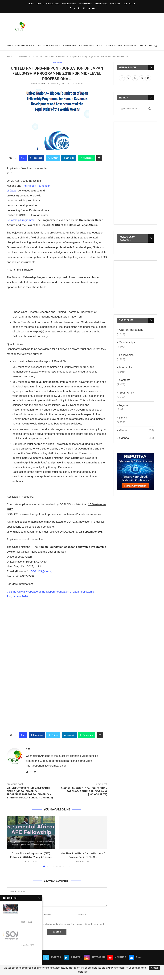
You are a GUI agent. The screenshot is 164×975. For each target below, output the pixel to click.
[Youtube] (89, 8)
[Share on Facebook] (36, 158)
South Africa (126, 392)
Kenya (123, 417)
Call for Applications (48, 4)
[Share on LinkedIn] (68, 158)
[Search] (155, 45)
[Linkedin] (79, 8)
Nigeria (123, 405)
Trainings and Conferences (120, 45)
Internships (101, 4)
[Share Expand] (99, 158)
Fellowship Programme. (21, 220)
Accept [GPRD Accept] (154, 968)
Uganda (136, 438)
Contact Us (129, 4)
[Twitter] (74, 8)
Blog (99, 45)
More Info (82, 972)
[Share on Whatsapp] (86, 158)
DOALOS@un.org (41, 571)
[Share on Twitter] (53, 158)
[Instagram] (84, 8)
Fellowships (85, 4)
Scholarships (69, 4)
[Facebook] (70, 8)
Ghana (136, 430)
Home (31, 4)
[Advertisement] (99, 26)
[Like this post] (24, 158)
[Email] (93, 8)
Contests (115, 4)
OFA (43, 83)
